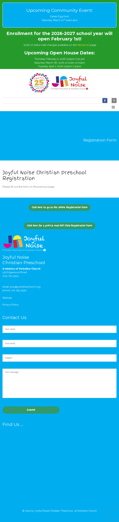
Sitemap (7, 297)
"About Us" (83, 45)
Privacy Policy (10, 304)
